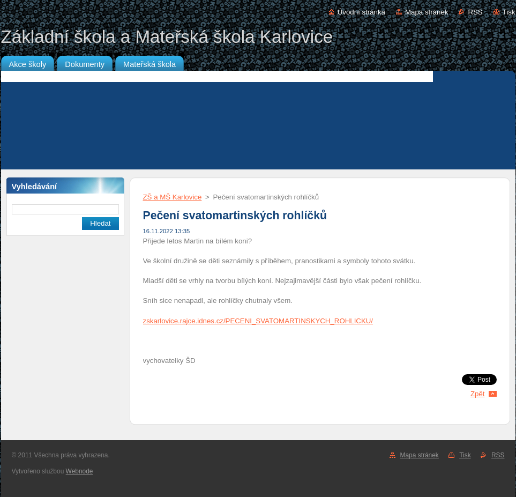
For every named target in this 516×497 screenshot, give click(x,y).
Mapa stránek (426, 12)
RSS (475, 12)
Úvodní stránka (361, 12)
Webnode (79, 471)
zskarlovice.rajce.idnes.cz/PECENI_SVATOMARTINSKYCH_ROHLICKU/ (258, 321)
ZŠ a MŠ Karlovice (172, 197)
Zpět (477, 394)
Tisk (509, 12)
